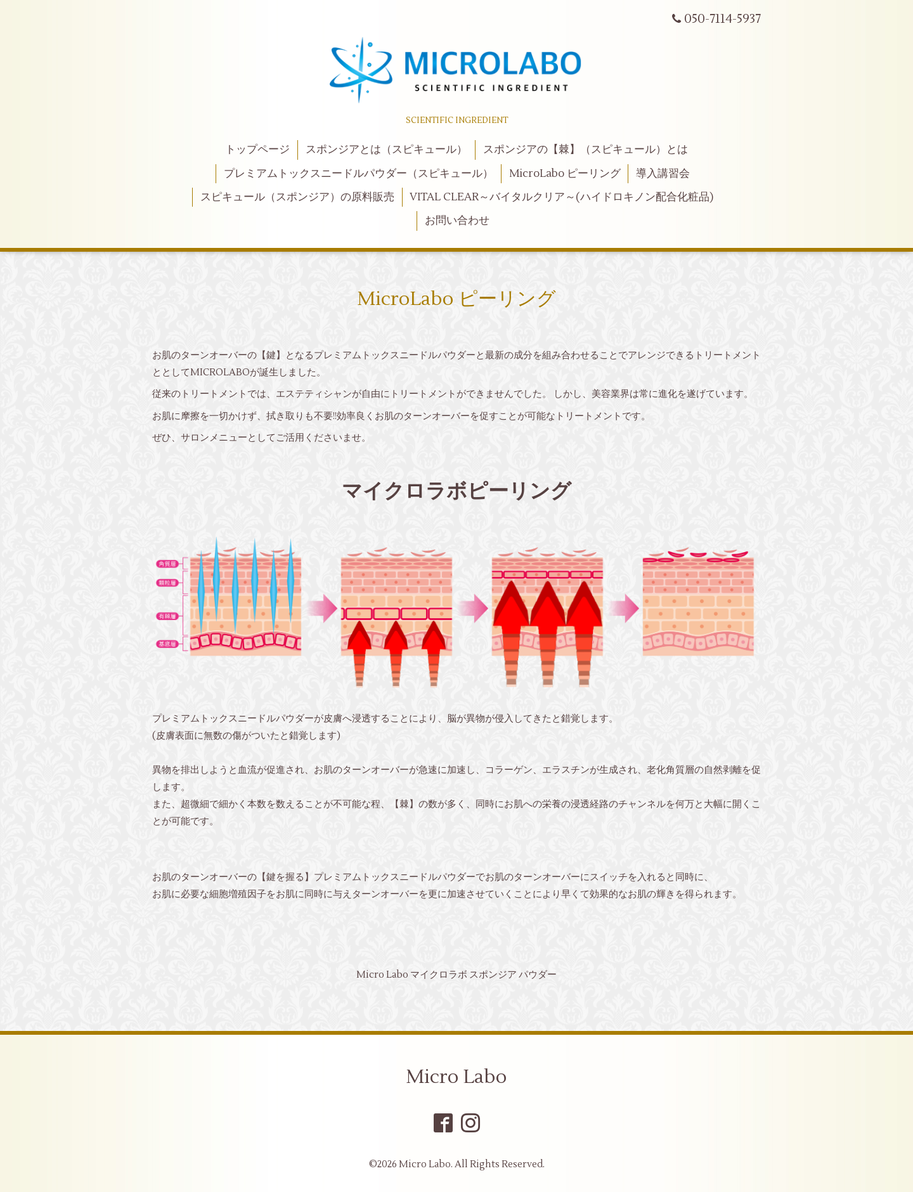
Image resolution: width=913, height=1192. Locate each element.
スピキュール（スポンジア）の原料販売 (297, 197)
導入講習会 (663, 174)
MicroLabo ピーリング (565, 174)
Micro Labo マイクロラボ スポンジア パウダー (456, 975)
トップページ (257, 150)
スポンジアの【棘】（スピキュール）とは (585, 150)
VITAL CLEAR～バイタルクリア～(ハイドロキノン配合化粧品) (561, 197)
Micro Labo (456, 1077)
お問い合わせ (457, 221)
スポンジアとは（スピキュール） (386, 150)
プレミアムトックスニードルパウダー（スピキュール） (358, 174)
